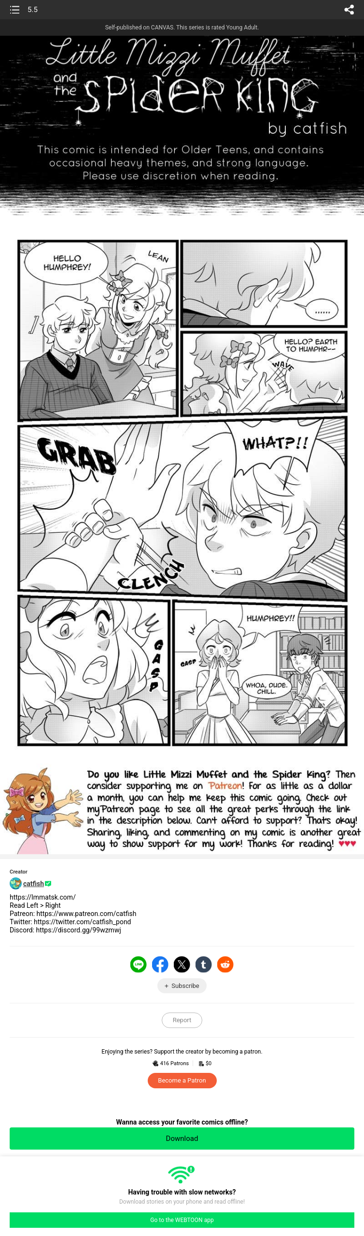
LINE (138, 964)
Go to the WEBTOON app (181, 1220)
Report (182, 1020)
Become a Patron (182, 1080)
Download (182, 1138)
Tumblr (204, 964)
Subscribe (185, 985)
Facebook (160, 964)
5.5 (33, 9)
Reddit (225, 964)
